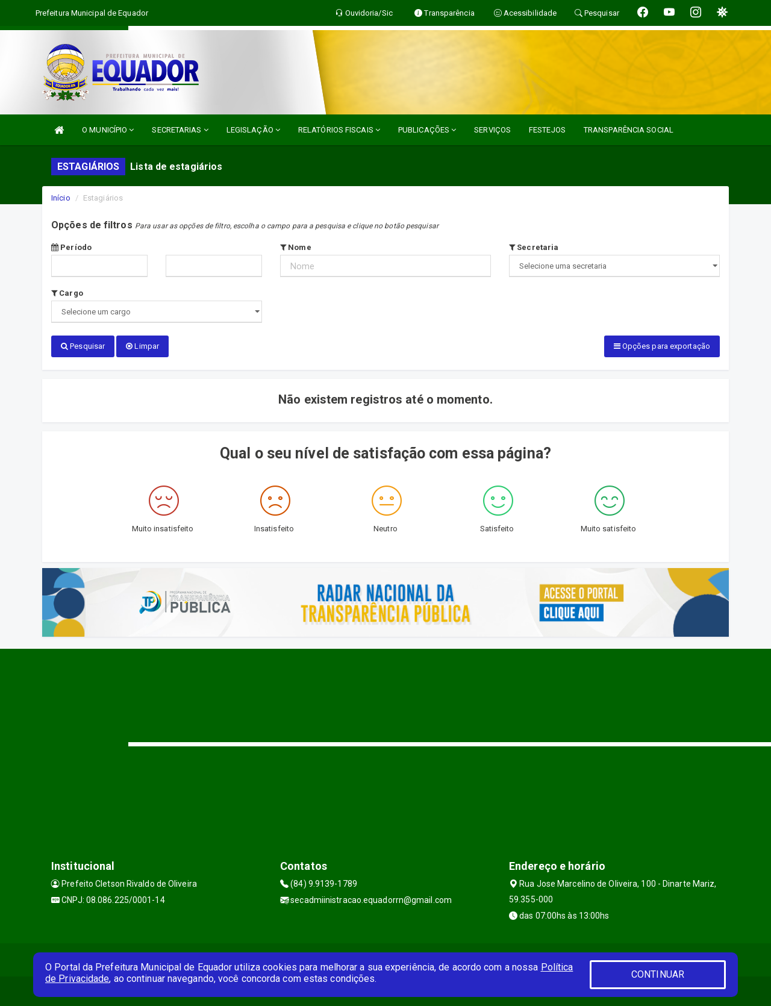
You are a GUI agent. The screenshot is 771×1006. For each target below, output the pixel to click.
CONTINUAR (657, 974)
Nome (295, 247)
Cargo (67, 293)
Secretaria (533, 247)
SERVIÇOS (492, 129)
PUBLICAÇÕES (427, 129)
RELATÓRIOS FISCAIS (339, 129)
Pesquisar (83, 346)
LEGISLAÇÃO (253, 129)
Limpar (142, 346)
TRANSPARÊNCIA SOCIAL (628, 129)
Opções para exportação (662, 346)
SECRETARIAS (180, 129)
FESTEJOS (547, 129)
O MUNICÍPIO (108, 129)
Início (60, 197)
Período (71, 247)
